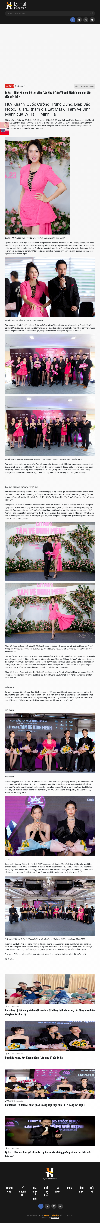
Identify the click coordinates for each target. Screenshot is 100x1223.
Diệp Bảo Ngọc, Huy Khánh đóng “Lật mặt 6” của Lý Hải (34, 1057)
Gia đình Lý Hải (35, 1193)
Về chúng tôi (22, 1191)
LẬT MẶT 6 (10, 86)
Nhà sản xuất (46, 1191)
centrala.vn (55, 1218)
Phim (69, 1188)
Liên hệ (92, 1189)
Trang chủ (9, 1189)
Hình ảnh (81, 1189)
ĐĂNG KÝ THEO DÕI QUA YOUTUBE (84, 86)
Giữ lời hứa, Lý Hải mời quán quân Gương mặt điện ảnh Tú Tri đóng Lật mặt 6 (45, 1105)
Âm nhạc (58, 1189)
